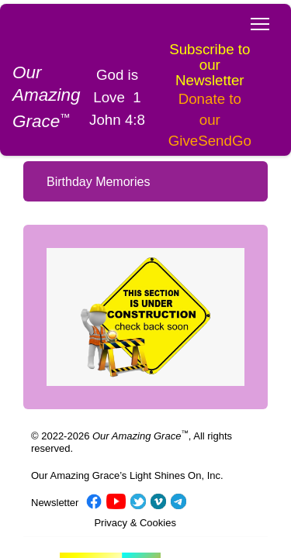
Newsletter (54, 468)
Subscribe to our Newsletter (196, 26)
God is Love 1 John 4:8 (111, 60)
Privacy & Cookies (134, 488)
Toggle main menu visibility (261, 19)
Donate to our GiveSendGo (196, 83)
